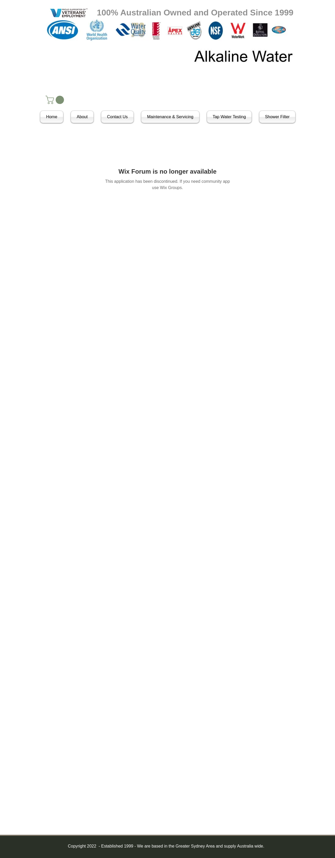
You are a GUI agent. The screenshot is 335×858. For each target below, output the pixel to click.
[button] (56, 100)
